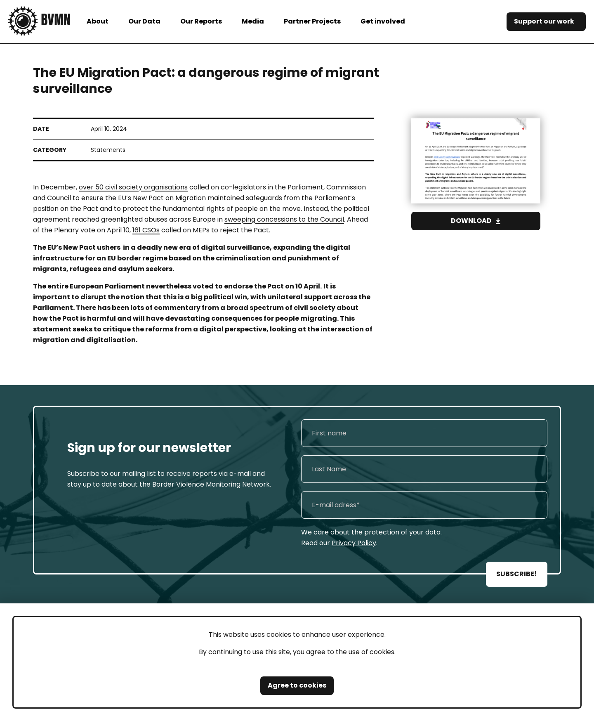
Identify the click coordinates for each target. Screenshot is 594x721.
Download (471, 220)
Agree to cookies (297, 685)
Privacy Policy (354, 543)
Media (253, 21)
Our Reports (201, 21)
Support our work (544, 21)
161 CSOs (146, 230)
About (97, 21)
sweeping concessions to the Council (284, 219)
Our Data (144, 21)
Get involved (383, 21)
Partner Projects (312, 21)
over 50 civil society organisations (133, 187)
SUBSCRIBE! (516, 574)
